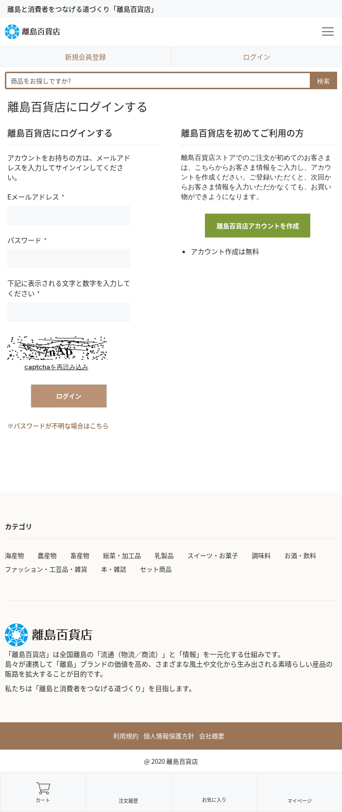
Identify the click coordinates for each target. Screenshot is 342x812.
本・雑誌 (113, 569)
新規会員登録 (85, 56)
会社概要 (211, 736)
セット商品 (156, 569)
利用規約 (126, 736)
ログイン (256, 56)
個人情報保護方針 (168, 736)
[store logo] (32, 32)
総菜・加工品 (122, 555)
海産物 (14, 555)
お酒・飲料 (300, 555)
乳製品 (164, 555)
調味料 (261, 555)
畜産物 (79, 555)
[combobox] (171, 80)
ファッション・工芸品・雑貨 (46, 569)
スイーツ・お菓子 (212, 555)
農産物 (47, 555)
